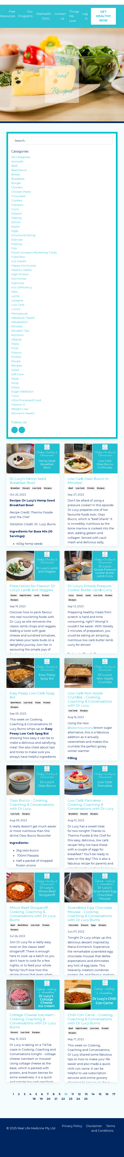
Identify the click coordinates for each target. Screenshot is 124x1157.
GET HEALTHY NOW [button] (103, 16)
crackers (17, 208)
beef (71, 506)
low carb (36, 506)
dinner (14, 614)
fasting (16, 250)
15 (104, 1112)
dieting (16, 222)
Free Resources (7, 14)
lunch (15, 320)
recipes (48, 506)
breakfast (15, 506)
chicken (17, 190)
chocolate (73, 944)
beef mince (16, 721)
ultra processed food (26, 417)
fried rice (18, 264)
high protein (25, 614)
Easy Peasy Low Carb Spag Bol (32, 714)
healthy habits (22, 278)
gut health (19, 269)
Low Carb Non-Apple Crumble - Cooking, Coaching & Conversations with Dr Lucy (90, 718)
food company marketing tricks (35, 260)
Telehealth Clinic (43, 16)
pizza (15, 362)
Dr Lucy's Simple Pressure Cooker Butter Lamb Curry (90, 606)
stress (15, 403)
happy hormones (24, 273)
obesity (16, 352)
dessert (26, 506)
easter (16, 232)
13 (90, 1112)
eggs (93, 944)
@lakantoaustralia (81, 746)
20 (51, 1117)
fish (14, 255)
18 (36, 1117)
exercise (17, 246)
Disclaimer (94, 1144)
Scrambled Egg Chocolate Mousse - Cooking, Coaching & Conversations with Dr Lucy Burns (90, 932)
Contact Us (60, 16)
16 (111, 1112)
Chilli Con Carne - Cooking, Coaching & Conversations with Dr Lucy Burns (90, 1037)
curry (71, 614)
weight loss (20, 427)
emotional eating (24, 241)
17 (29, 1117)
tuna (15, 413)
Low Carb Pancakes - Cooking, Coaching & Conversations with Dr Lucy (91, 823)
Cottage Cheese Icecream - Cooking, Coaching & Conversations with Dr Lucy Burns (33, 1039)
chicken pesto (21, 194)
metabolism (20, 334)
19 (43, 1117)
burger (16, 185)
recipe (16, 375)
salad (15, 385)
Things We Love (74, 16)
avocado (17, 162)
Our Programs (25, 14)
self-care (18, 390)
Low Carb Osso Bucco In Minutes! (88, 499)
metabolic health (23, 329)
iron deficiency (22, 297)
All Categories (21, 157)
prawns (16, 366)
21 (59, 1117)
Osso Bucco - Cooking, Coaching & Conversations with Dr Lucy (32, 823)
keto (14, 301)
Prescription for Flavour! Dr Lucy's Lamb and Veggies (32, 606)
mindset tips (20, 343)
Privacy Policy (72, 1144)
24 (82, 1117)
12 (83, 1112)
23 (74, 1117)
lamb (36, 614)
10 (69, 1112)
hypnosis (18, 292)
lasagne (17, 311)
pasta (38, 721)
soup (15, 399)
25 (90, 1117)
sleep (15, 394)
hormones (18, 287)
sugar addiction (23, 408)
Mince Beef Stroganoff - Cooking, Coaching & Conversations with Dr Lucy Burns (33, 932)
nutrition (17, 348)
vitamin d (18, 422)
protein (90, 506)
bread (15, 176)
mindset (17, 338)
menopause (19, 325)
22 (66, 1117)
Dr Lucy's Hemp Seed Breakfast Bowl (28, 499)
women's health (23, 431)
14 (97, 1112)
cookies (17, 204)
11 (76, 1112)
